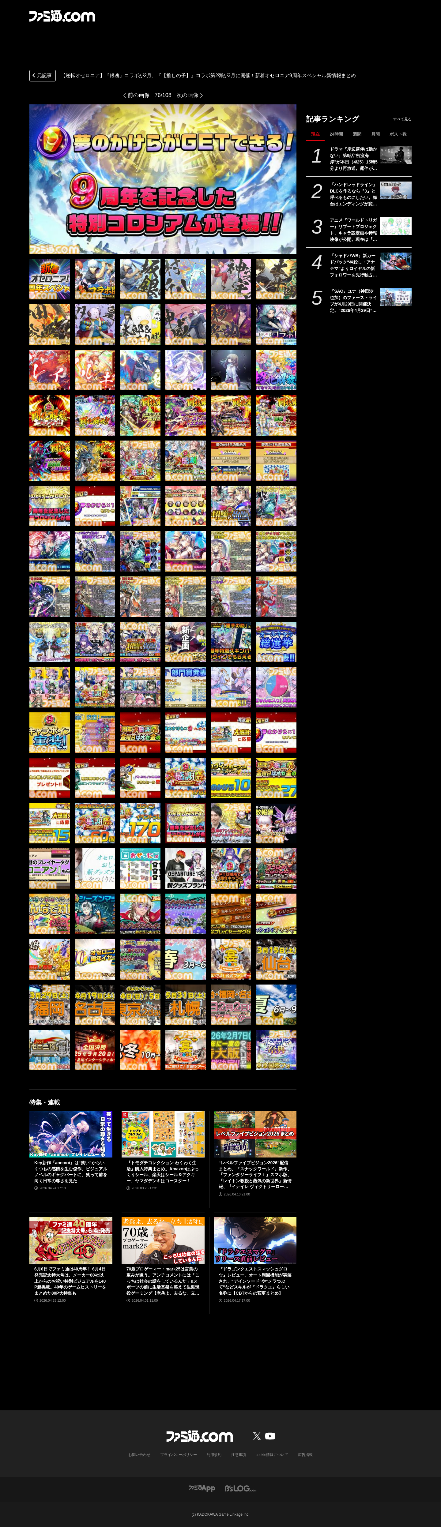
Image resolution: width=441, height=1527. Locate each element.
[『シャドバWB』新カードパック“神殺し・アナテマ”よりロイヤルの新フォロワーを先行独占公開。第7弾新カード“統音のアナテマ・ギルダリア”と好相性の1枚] (396, 261)
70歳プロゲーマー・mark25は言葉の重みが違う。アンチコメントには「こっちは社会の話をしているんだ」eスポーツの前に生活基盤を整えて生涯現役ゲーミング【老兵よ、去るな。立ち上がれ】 (162, 1281)
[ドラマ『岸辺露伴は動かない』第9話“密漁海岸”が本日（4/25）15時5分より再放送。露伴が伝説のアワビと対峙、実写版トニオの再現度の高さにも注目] (396, 155)
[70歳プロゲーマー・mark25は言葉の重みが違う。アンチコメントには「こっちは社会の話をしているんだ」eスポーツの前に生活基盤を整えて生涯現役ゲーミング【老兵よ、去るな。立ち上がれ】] (163, 1240)
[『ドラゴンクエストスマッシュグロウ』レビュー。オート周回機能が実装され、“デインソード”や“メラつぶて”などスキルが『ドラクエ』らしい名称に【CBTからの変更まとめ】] (255, 1240)
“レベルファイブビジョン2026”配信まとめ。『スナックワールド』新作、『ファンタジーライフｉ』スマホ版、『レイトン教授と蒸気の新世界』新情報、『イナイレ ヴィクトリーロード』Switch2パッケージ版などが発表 (255, 1175)
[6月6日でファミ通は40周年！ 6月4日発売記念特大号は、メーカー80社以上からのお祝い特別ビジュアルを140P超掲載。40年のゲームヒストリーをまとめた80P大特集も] (70, 1240)
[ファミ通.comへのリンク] (62, 16)
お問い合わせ (139, 1455)
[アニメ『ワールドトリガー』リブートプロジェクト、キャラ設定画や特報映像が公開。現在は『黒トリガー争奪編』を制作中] (396, 226)
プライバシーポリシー (178, 1455)
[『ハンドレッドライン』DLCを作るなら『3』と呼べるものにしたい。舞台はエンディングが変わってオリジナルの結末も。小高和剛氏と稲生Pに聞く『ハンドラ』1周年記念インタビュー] (396, 190)
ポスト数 (398, 134)
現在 (315, 134)
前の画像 (139, 95)
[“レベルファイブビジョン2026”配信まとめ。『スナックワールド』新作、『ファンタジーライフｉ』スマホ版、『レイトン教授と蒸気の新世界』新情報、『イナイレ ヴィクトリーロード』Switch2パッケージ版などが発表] (255, 1134)
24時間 (336, 134)
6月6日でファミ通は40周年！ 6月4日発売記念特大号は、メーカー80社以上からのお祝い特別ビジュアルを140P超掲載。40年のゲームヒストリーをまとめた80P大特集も (70, 1280)
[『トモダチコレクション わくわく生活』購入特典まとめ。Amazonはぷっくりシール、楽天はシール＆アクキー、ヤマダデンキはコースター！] (163, 1134)
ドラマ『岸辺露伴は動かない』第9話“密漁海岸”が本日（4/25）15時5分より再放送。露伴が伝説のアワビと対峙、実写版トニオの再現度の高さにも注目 (354, 159)
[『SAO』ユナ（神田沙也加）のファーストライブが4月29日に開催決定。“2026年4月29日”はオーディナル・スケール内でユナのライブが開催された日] (396, 297)
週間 (357, 134)
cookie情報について (272, 1455)
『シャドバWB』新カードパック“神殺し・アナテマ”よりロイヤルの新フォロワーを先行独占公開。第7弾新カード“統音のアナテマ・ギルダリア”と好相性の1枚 (353, 265)
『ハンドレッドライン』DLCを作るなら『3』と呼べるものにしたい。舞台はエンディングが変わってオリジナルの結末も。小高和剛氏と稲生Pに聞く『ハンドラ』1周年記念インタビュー (353, 194)
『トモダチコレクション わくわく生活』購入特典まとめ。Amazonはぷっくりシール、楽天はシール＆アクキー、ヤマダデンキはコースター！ (162, 1171)
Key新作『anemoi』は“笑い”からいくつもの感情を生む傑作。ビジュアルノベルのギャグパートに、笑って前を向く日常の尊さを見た (70, 1171)
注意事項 (238, 1455)
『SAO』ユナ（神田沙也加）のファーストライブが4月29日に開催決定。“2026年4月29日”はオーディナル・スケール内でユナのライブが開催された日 (353, 301)
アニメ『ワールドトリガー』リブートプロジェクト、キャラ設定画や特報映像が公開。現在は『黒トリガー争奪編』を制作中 (353, 230)
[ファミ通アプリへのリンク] (202, 1488)
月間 (375, 134)
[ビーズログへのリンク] (241, 1488)
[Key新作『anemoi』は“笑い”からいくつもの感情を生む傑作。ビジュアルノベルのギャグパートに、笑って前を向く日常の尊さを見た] (70, 1134)
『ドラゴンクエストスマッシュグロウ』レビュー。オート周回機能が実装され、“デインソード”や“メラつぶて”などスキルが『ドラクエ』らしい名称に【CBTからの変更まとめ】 (255, 1280)
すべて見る (402, 119)
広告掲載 (305, 1455)
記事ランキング (332, 119)
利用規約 (214, 1455)
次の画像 (187, 95)
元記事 (41, 76)
